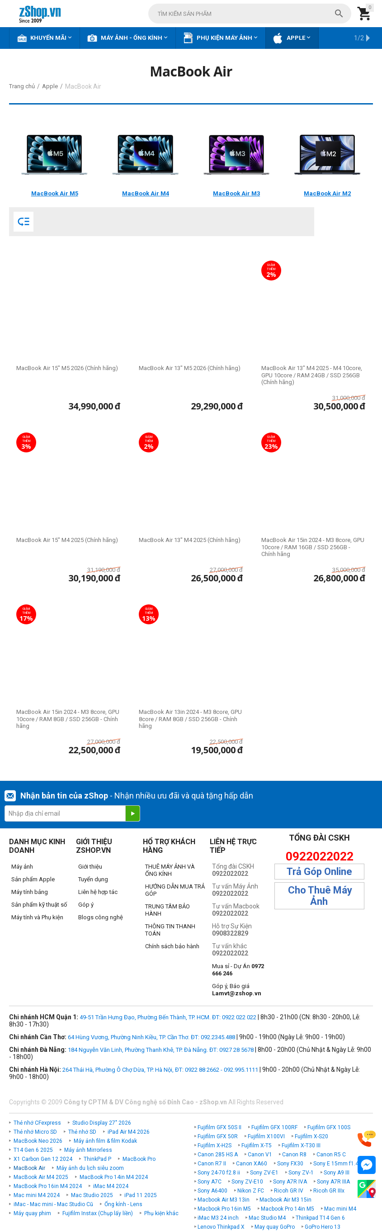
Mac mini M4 (340, 1209)
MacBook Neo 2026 (38, 1141)
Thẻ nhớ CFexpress (37, 1123)
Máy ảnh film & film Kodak (105, 1141)
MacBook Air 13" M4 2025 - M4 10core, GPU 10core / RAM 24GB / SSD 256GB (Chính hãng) (311, 375)
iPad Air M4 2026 (129, 1132)
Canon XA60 (251, 1163)
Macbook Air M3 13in (224, 1200)
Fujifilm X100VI (266, 1136)
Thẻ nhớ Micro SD (35, 1132)
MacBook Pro (139, 1159)
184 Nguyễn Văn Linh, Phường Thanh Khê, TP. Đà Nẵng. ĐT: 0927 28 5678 (161, 1049)
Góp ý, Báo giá (236, 990)
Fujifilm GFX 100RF (274, 1127)
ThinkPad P (97, 1159)
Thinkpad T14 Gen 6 (320, 1218)
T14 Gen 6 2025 (33, 1150)
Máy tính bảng (29, 892)
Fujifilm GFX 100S (328, 1127)
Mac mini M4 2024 (37, 1195)
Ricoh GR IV (288, 1191)
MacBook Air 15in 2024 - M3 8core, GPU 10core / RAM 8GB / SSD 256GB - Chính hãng (67, 718)
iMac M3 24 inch (218, 1218)
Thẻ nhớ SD (82, 1132)
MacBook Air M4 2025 (41, 1177)
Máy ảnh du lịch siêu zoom (90, 1168)
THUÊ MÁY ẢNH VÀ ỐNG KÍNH (170, 870)
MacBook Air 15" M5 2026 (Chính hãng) (67, 368)
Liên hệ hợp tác (98, 892)
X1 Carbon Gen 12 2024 (43, 1159)
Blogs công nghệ (100, 917)
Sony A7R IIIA (333, 1182)
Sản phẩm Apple (33, 879)
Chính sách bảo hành (172, 946)
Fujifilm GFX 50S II (219, 1127)
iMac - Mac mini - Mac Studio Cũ (53, 1204)
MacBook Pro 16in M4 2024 (48, 1186)
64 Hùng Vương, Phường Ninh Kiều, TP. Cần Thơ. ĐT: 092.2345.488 (151, 1037)
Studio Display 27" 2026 (101, 1123)
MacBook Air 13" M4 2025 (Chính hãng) (190, 540)
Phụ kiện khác (161, 1213)
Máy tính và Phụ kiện (37, 917)
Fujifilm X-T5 (256, 1145)
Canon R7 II (212, 1163)
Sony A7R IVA (290, 1182)
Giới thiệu (90, 866)
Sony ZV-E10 (247, 1182)
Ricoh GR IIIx (328, 1191)
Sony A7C (210, 1182)
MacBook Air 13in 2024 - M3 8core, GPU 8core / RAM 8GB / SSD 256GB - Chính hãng (190, 718)
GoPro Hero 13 (322, 1227)
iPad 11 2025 (140, 1195)
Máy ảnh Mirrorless (88, 1150)
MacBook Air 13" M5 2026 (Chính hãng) (190, 368)
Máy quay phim (32, 1213)
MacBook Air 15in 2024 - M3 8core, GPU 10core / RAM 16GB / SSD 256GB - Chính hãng (312, 547)
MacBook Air (29, 1168)
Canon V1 (260, 1154)
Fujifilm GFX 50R (218, 1136)
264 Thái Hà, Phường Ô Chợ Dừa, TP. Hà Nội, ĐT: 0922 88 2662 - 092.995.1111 (160, 1069)
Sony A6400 (212, 1191)
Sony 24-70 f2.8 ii (219, 1172)
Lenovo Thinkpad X (221, 1227)
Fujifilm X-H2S (214, 1145)
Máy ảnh (22, 866)
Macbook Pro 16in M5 (224, 1209)
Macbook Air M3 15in (285, 1200)
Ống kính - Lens (123, 1204)
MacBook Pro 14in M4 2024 (114, 1177)
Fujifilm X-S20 (311, 1136)
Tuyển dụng (93, 879)
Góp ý (86, 904)
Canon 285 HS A (218, 1154)
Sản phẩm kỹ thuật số (39, 904)
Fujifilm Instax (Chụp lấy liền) (97, 1213)
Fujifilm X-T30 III (301, 1145)
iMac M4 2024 (110, 1186)
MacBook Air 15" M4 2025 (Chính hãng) (67, 540)
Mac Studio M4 (267, 1218)
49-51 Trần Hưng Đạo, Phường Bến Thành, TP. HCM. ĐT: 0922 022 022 (168, 1017)
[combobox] (249, 14)
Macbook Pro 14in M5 (287, 1209)
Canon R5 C (331, 1154)
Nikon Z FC (250, 1191)
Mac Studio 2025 (92, 1195)
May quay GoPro (275, 1227)
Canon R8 (294, 1154)
